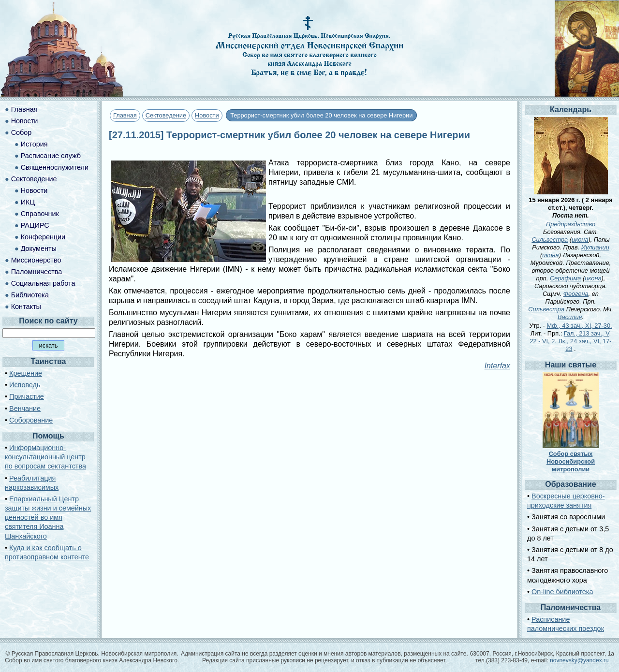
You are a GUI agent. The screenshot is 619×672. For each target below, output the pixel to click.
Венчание (25, 408)
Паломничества (36, 272)
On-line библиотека (562, 592)
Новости (207, 115)
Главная (125, 115)
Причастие (26, 396)
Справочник (40, 214)
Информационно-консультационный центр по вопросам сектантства (45, 457)
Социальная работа (43, 283)
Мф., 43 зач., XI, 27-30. (579, 325)
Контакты (26, 306)
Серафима (565, 278)
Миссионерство (36, 260)
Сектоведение (166, 115)
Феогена (576, 293)
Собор (21, 132)
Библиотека (30, 295)
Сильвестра (549, 239)
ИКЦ (28, 202)
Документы (39, 248)
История (34, 144)
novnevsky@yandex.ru (579, 660)
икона (580, 239)
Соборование (31, 420)
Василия (570, 317)
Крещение (25, 373)
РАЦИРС (35, 225)
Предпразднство (570, 224)
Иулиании (595, 247)
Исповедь (24, 385)
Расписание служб (51, 156)
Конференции (43, 237)
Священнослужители (54, 167)
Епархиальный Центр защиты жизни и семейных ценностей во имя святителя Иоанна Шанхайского (48, 517)
